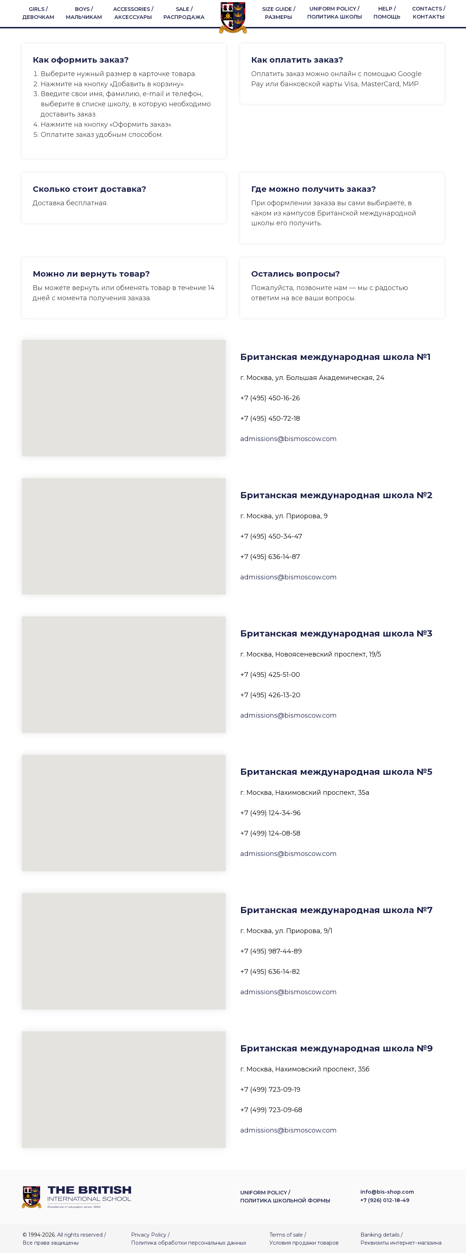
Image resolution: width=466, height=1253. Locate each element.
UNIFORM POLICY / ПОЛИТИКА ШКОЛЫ (334, 12)
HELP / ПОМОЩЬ (387, 12)
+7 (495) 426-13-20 (270, 695)
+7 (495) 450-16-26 (270, 398)
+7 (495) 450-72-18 (270, 418)
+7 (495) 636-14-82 (270, 971)
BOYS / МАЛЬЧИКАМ (84, 13)
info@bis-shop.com (387, 1192)
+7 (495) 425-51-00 (270, 674)
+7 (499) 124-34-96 (270, 813)
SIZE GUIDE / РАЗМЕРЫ (278, 13)
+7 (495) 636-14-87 (270, 556)
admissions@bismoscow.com (288, 439)
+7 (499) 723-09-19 (270, 1089)
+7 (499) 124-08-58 (270, 833)
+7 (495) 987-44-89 (271, 951)
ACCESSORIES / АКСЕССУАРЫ (133, 13)
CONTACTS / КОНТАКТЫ (428, 12)
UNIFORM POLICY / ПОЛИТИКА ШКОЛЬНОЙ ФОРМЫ (285, 1196)
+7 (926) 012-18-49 (384, 1200)
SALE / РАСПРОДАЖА (184, 13)
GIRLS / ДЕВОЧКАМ (38, 13)
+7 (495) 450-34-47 (271, 536)
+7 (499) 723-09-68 (271, 1110)
